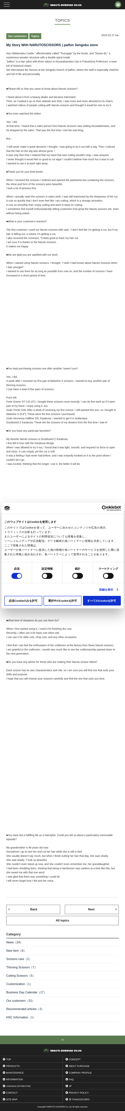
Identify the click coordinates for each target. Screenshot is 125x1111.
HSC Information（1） (21, 1017)
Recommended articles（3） (25, 1009)
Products (13, 1066)
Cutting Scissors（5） (20, 975)
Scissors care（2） (19, 959)
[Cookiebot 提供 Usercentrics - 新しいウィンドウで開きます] (104, 508)
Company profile (80, 1072)
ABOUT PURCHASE (79, 1066)
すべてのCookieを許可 (101, 600)
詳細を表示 (106, 589)
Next (91, 909)
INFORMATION (14, 1079)
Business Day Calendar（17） (26, 992)
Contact (12, 1092)
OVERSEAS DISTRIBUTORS (18, 1086)
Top (8, 1059)
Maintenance (15, 1072)
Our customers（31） (20, 1000)
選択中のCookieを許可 (62, 600)
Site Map (11, 1099)
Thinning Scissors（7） (21, 967)
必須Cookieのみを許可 (23, 600)
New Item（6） (16, 950)
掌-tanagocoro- (79, 1099)
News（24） (14, 942)
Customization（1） (19, 984)
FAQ (71, 1079)
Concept (75, 1059)
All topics (62, 920)
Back (33, 909)
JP (70, 1086)
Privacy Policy (79, 1092)
